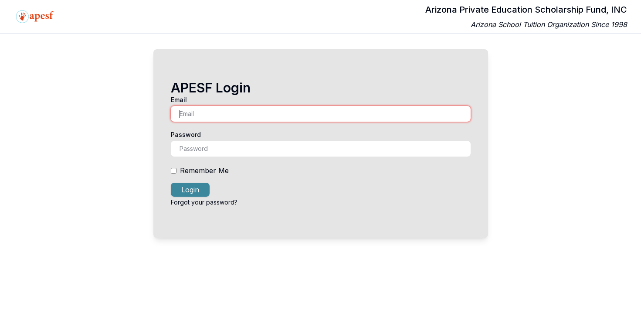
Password (186, 134)
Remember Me (204, 170)
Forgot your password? (204, 202)
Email (179, 99)
